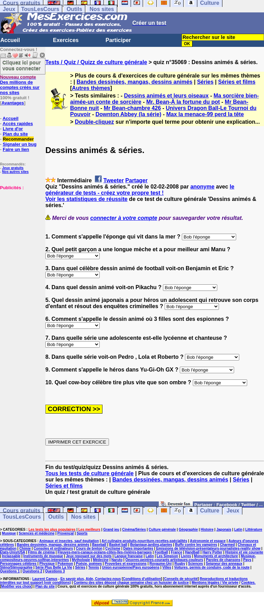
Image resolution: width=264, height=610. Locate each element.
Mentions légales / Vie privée (214, 582)
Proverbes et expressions (126, 564)
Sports (82, 533)
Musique (9, 533)
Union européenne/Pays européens (131, 567)
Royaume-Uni (161, 564)
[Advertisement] (20, 224)
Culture (209, 511)
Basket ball (118, 545)
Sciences (195, 564)
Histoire (207, 529)
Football (161, 552)
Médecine (101, 560)
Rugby (180, 564)
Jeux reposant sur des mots (89, 556)
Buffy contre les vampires (196, 545)
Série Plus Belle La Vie (53, 567)
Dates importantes (138, 548)
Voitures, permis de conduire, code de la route (211, 567)
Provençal (65, 533)
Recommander (18, 139)
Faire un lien (16, 149)
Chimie (25, 548)
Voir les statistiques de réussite (86, 199)
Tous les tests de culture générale (89, 473)
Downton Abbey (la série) (128, 114)
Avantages (12, 102)
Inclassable (11, 556)
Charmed (227, 545)
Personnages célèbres (18, 564)
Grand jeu (111, 529)
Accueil (10, 40)
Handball (192, 552)
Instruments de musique (43, 556)
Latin (238, 529)
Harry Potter (212, 552)
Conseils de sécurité (181, 579)
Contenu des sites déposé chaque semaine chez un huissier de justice (131, 582)
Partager (136, 180)
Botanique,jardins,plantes (151, 545)
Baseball (99, 545)
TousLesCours (40, 9)
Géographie (188, 529)
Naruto (116, 560)
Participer (118, 40)
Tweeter (113, 180)
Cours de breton (89, 548)
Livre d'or (13, 128)
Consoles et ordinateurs (53, 548)
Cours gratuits (21, 511)
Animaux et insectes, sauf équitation (69, 541)
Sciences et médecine (37, 533)
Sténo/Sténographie (16, 567)
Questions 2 (32, 571)
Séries (205, 82)
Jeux (9, 9)
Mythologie (81, 560)
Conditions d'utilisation (142, 579)
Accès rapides (17, 123)
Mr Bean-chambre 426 (132, 108)
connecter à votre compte (123, 218)
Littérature (253, 529)
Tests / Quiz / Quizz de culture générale (96, 62)
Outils (74, 9)
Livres (186, 556)
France (176, 552)
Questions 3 (55, 571)
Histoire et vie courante (244, 552)
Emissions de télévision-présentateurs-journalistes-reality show (208, 548)
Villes (166, 567)
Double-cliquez (94, 122)
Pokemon (65, 564)
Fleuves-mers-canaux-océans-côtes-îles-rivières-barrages (105, 552)
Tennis (93, 567)
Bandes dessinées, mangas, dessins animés (134, 82)
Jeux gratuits (12, 168)
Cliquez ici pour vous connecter (21, 65)
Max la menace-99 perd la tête (205, 114)
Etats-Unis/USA (12, 552)
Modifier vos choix (16, 586)
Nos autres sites (15, 172)
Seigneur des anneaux (224, 564)
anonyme (202, 187)
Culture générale (162, 529)
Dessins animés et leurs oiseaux (166, 96)
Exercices (66, 40)
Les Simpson (167, 556)
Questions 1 (10, 571)
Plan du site (15, 133)
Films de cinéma (41, 552)
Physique (47, 564)
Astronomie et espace (208, 541)
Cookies (248, 582)
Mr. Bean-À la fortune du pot (183, 102)
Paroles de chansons (223, 560)
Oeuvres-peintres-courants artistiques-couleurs (164, 560)
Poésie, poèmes (89, 564)
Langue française (128, 556)
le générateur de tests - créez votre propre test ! (139, 190)
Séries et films (237, 82)
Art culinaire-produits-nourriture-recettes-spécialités (144, 541)
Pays (247, 560)
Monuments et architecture (216, 556)
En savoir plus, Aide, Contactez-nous (90, 579)
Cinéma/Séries (134, 529)
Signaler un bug (19, 144)
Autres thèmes (91, 88)
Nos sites (102, 9)
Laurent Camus (44, 579)
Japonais (223, 529)
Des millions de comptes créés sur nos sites (20, 84)
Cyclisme (112, 548)
